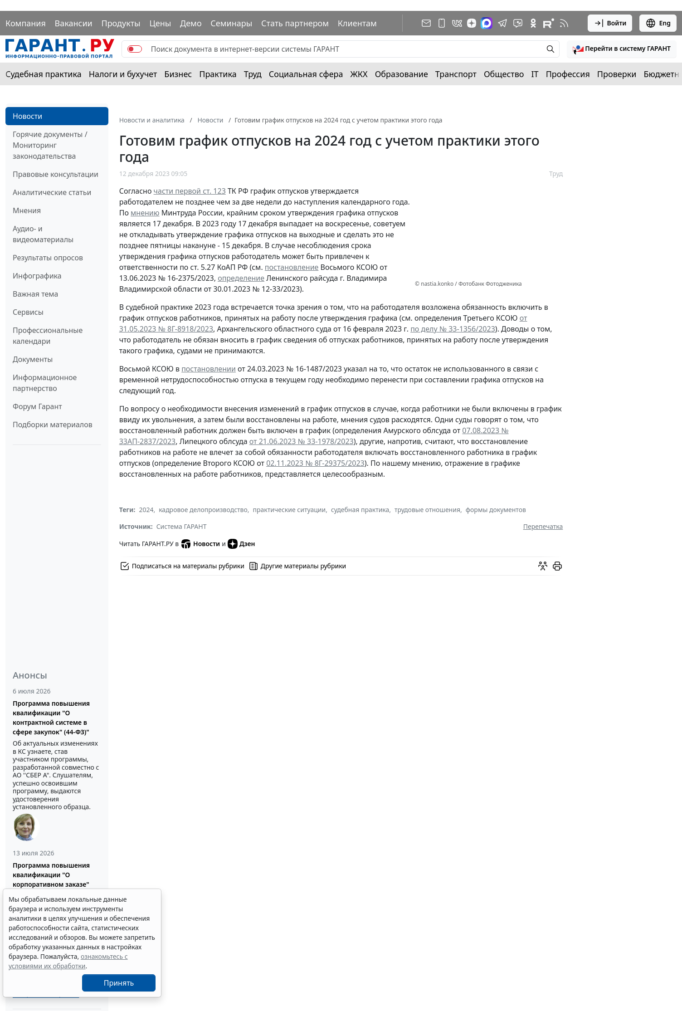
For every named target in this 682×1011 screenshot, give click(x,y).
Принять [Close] (119, 983)
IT (535, 73)
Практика (217, 73)
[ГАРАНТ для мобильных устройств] (441, 23)
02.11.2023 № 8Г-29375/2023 (315, 463)
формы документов (496, 509)
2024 (146, 509)
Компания (25, 23)
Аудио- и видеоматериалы (43, 234)
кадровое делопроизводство (203, 509)
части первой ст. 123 (190, 191)
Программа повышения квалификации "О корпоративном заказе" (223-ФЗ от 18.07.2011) (51, 879)
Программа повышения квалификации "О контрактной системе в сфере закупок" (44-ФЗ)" (51, 717)
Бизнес (178, 73)
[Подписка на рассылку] (426, 23)
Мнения (27, 210)
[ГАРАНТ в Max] (486, 23)
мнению (145, 213)
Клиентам (357, 23)
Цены (160, 23)
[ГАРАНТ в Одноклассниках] (533, 23)
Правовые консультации (55, 174)
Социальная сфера (306, 73)
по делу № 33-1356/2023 (452, 329)
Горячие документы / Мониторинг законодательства (50, 145)
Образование (401, 73)
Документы (33, 359)
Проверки (617, 73)
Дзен (241, 544)
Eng (658, 23)
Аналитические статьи (52, 192)
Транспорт (456, 73)
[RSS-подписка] (564, 23)
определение (241, 278)
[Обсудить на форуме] (542, 566)
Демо (191, 23)
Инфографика (37, 276)
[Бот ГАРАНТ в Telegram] (517, 23)
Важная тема (35, 294)
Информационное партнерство (45, 382)
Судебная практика (43, 73)
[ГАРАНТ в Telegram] (502, 23)
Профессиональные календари (48, 335)
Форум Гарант (37, 406)
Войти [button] (610, 23)
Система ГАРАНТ (181, 526)
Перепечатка (543, 526)
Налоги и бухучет (123, 73)
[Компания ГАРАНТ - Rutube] (548, 23)
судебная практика (360, 509)
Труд (253, 73)
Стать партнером (295, 23)
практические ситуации (289, 509)
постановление (292, 267)
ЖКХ (359, 73)
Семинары (231, 23)
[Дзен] (471, 23)
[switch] (134, 49)
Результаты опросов (48, 258)
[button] (622, 49)
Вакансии (74, 23)
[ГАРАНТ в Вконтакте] (457, 23)
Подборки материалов (53, 425)
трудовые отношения (427, 509)
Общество (504, 73)
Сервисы (28, 312)
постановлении (208, 369)
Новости (27, 116)
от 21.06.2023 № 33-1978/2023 (301, 441)
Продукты (120, 23)
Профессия (568, 73)
